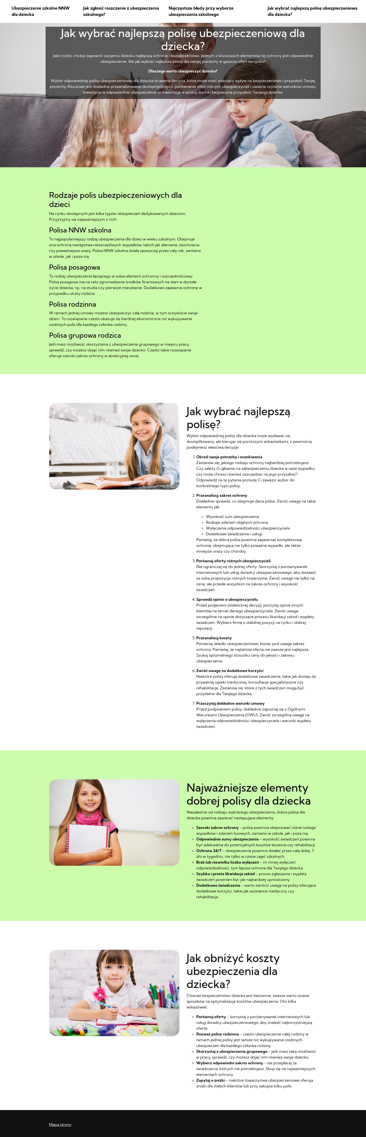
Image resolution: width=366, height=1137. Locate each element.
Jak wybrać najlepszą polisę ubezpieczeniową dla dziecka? (312, 11)
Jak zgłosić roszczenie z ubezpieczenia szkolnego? (121, 11)
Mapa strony (60, 1124)
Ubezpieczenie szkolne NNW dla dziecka (40, 11)
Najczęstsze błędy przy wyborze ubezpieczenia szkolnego (201, 11)
